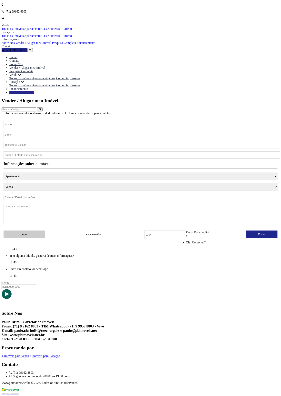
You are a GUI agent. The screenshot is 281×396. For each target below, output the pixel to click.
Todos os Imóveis (13, 28)
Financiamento (86, 42)
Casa (44, 28)
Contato (7, 46)
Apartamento (32, 28)
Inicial (13, 57)
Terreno (67, 28)
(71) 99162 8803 (14, 50)
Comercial (54, 28)
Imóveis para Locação (45, 356)
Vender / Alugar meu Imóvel (33, 42)
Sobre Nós (8, 42)
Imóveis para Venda (15, 356)
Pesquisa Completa (64, 42)
